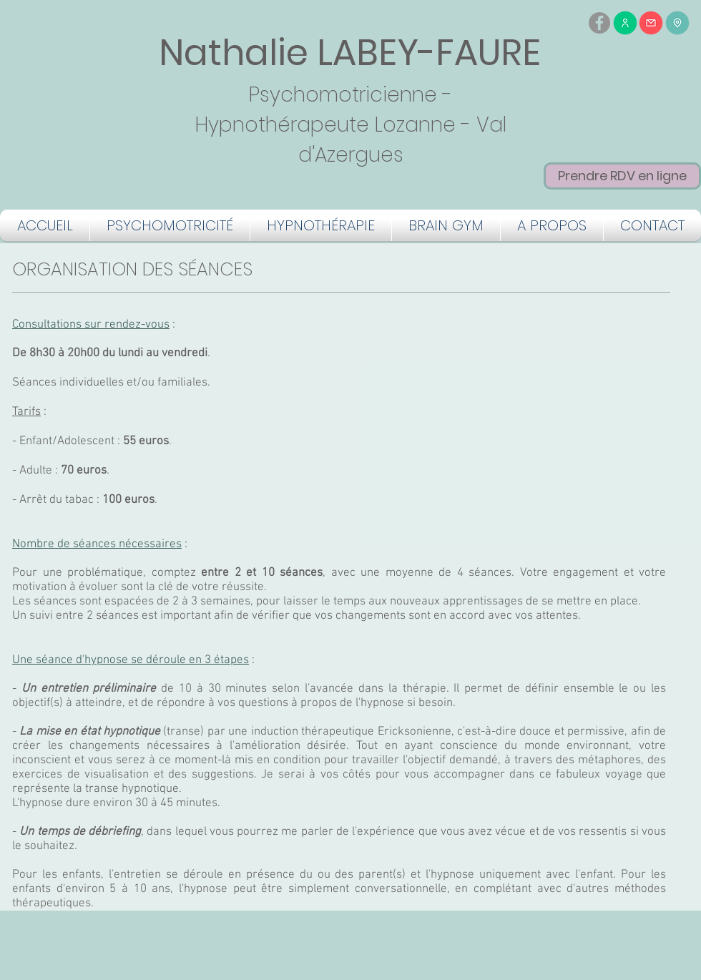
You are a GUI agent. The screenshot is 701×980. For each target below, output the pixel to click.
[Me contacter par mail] (651, 23)
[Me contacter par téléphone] (625, 23)
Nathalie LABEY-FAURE (350, 53)
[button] (170, 225)
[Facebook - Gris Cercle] (599, 23)
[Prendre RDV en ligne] (622, 176)
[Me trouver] (677, 23)
